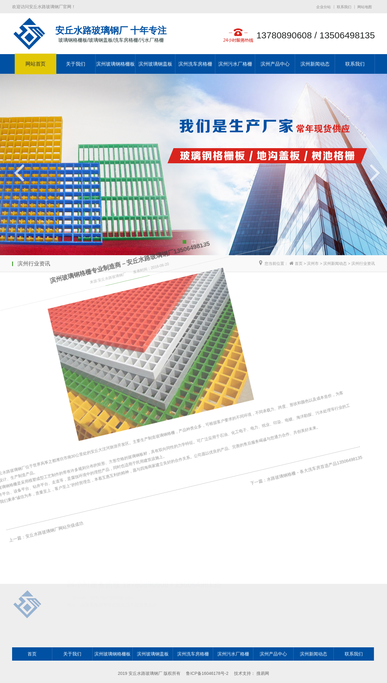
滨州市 (313, 263)
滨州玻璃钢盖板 (155, 64)
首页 (299, 263)
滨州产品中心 (275, 64)
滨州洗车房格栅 (195, 64)
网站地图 (364, 7)
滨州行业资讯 (363, 263)
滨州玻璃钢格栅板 (115, 64)
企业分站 (323, 7)
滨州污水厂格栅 (235, 64)
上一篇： (14, 537)
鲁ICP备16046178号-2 (207, 673)
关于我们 (75, 64)
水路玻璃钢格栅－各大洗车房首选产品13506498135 (294, 416)
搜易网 (262, 673)
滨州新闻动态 (315, 64)
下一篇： (242, 439)
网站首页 (35, 64)
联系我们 (344, 7)
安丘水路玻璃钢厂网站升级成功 (49, 523)
